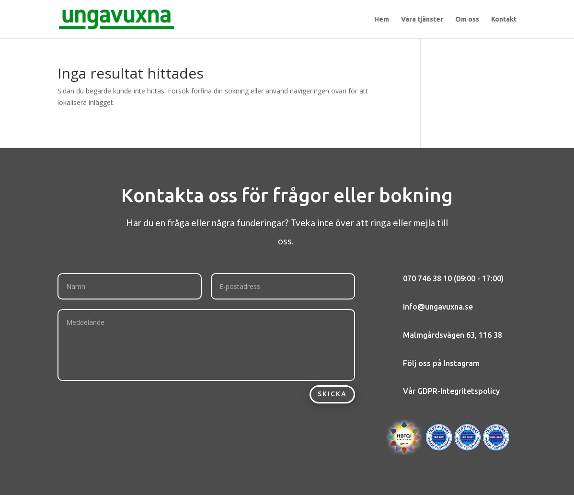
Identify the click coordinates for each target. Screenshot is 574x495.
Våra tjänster (422, 19)
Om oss (467, 19)
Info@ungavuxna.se (438, 306)
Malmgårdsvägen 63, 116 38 (452, 335)
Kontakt (504, 19)
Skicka (332, 394)
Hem (381, 19)
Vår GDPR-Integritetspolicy (451, 391)
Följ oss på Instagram (441, 363)
